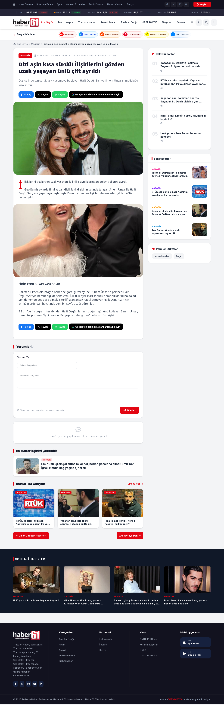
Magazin (35, 44)
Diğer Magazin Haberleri (31, 536)
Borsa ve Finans (45, 4)
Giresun (181, 22)
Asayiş (62, 650)
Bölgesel (167, 22)
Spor (59, 4)
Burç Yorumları (187, 35)
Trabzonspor (65, 22)
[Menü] (214, 22)
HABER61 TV (149, 22)
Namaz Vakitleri (115, 4)
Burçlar (130, 4)
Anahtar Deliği (129, 22)
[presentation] (41, 399)
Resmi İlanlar (108, 22)
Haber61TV (59, 35)
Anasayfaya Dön (130, 536)
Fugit (179, 257)
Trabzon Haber (87, 22)
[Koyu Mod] (199, 22)
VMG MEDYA (175, 700)
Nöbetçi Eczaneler (75, 4)
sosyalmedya (162, 257)
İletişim (103, 645)
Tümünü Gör (134, 484)
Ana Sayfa (47, 22)
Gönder (129, 411)
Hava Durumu (26, 4)
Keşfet (202, 4)
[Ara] (206, 22)
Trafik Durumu (96, 4)
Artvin (62, 645)
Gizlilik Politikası (148, 639)
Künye (102, 650)
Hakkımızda (105, 639)
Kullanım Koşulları (149, 645)
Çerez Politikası (148, 656)
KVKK (143, 650)
